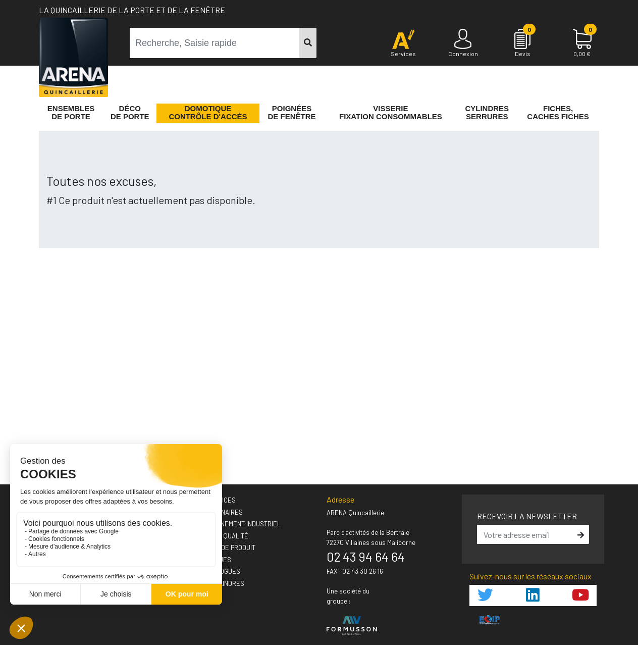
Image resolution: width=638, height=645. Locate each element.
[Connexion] (463, 43)
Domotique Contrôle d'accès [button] (208, 113)
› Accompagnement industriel (232, 524)
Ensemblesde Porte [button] (70, 113)
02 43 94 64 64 (366, 556)
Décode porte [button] (130, 113)
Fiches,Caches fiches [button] (558, 113)
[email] (526, 534)
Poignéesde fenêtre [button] (292, 113)
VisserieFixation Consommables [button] (390, 113)
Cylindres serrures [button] (487, 113)
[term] (215, 43)
